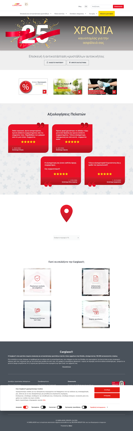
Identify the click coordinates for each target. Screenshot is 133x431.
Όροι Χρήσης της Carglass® (47, 385)
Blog (80, 6)
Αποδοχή (107, 410)
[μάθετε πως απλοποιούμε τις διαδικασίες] (96, 282)
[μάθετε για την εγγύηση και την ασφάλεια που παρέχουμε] (37, 282)
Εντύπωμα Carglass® (45, 389)
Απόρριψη (107, 416)
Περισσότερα (66, 367)
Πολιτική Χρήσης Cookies (16, 389)
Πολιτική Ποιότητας (14, 385)
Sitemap (40, 392)
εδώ (44, 420)
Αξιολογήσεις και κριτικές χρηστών (19, 396)
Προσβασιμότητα (43, 381)
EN (86, 6)
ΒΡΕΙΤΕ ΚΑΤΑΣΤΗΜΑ (77, 62)
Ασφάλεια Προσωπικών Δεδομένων (19, 392)
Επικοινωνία (118, 6)
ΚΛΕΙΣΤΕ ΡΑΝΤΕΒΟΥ (55, 62)
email (69, 396)
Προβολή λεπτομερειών (97, 427)
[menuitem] (35, 13)
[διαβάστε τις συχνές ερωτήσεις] (96, 314)
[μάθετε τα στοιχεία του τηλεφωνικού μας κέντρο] (37, 314)
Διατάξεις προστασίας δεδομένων (19, 381)
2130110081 (83, 393)
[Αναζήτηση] (78, 237)
